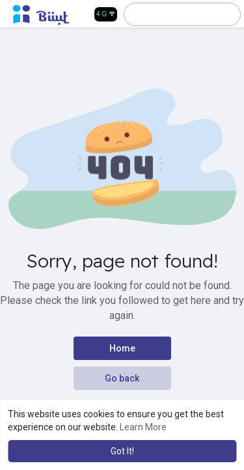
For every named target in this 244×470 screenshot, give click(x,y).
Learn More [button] (143, 427)
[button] (175, 14)
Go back (122, 378)
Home (122, 348)
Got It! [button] (122, 451)
